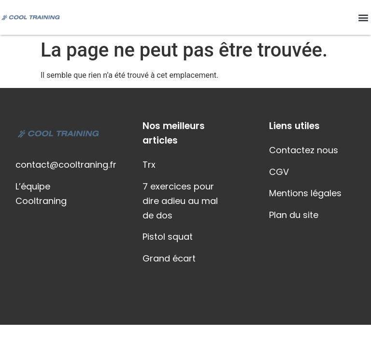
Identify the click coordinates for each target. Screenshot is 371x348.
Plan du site (293, 215)
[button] (363, 18)
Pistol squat (168, 237)
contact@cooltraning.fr (65, 165)
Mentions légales (305, 193)
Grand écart (169, 258)
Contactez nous (303, 150)
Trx (149, 165)
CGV (279, 172)
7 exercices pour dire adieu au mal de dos (180, 200)
